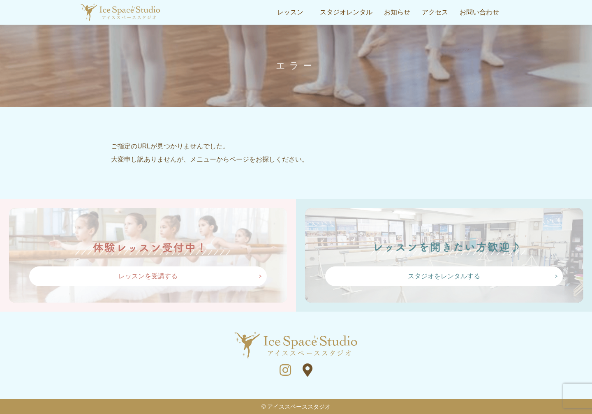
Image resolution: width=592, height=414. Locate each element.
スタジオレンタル (346, 12)
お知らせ (397, 12)
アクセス (435, 12)
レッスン (290, 12)
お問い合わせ (479, 12)
